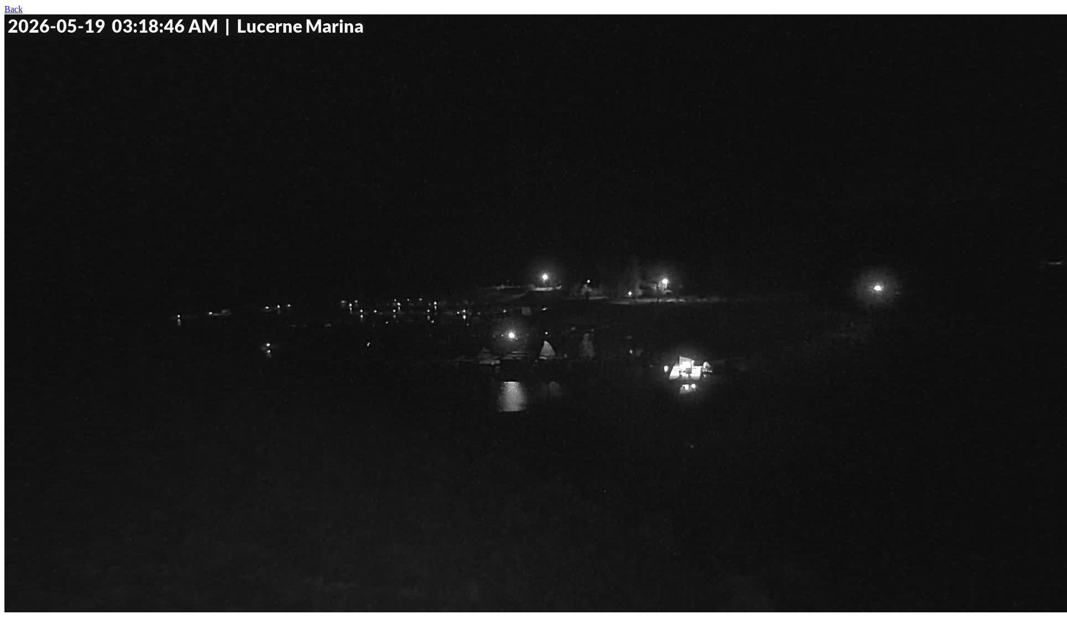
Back (13, 9)
